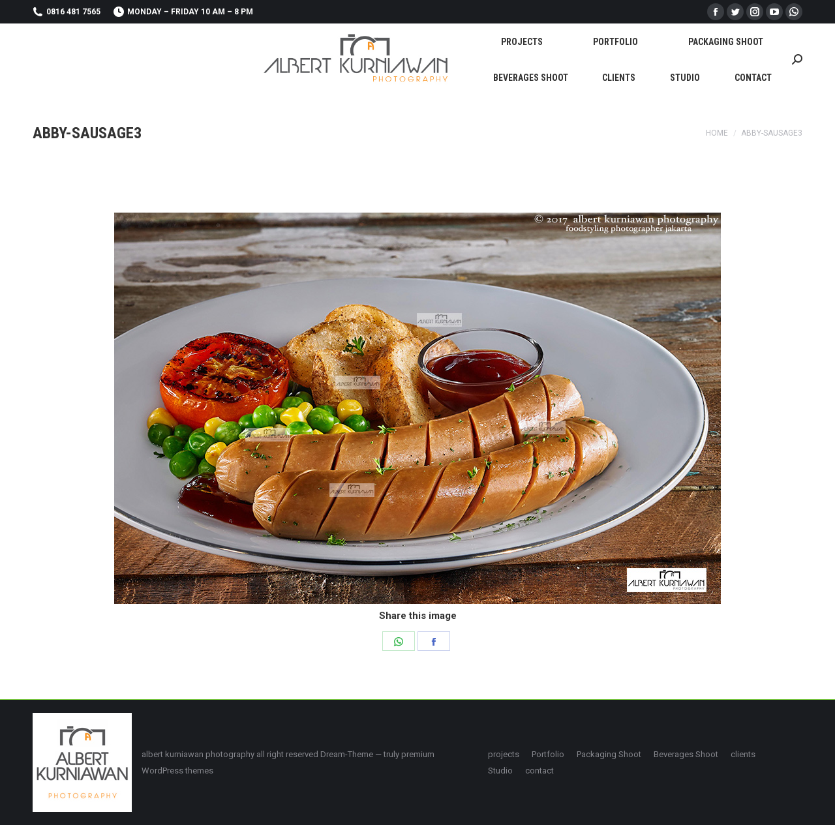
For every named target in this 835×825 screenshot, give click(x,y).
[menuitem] (522, 41)
